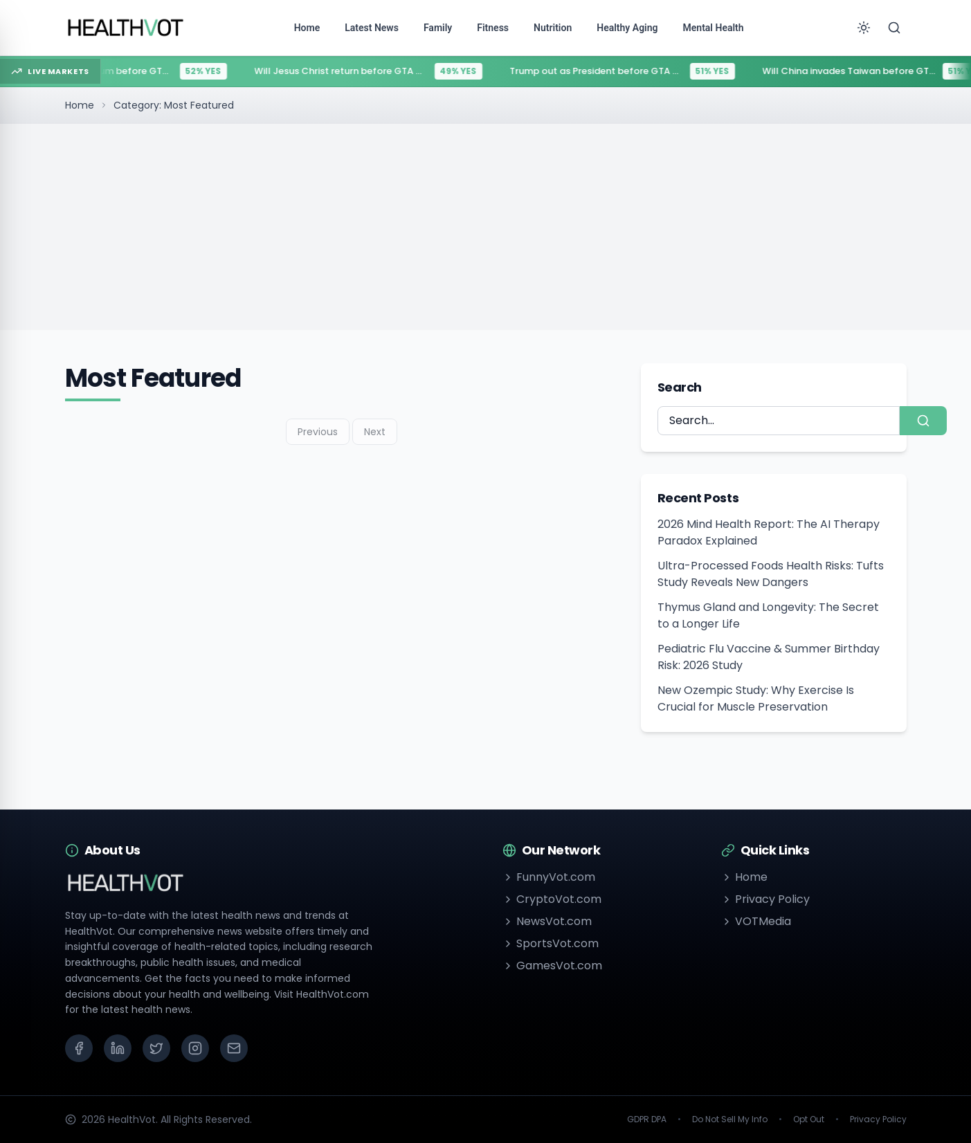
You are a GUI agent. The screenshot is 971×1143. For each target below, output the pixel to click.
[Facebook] (79, 1048)
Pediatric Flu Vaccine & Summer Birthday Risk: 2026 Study (768, 657)
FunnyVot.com (548, 877)
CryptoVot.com (551, 899)
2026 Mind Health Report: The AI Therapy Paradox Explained (768, 532)
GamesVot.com (552, 965)
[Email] (234, 1048)
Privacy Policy (765, 899)
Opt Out (808, 1119)
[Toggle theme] (863, 27)
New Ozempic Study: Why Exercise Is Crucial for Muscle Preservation (755, 698)
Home (79, 105)
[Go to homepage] (126, 28)
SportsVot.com (550, 943)
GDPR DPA (646, 1119)
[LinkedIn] (117, 1048)
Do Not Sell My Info (730, 1119)
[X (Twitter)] (156, 1048)
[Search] (894, 27)
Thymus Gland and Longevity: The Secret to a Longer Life (768, 615)
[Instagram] (195, 1048)
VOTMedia (756, 921)
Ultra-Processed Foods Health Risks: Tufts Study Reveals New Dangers (770, 574)
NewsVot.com (547, 921)
